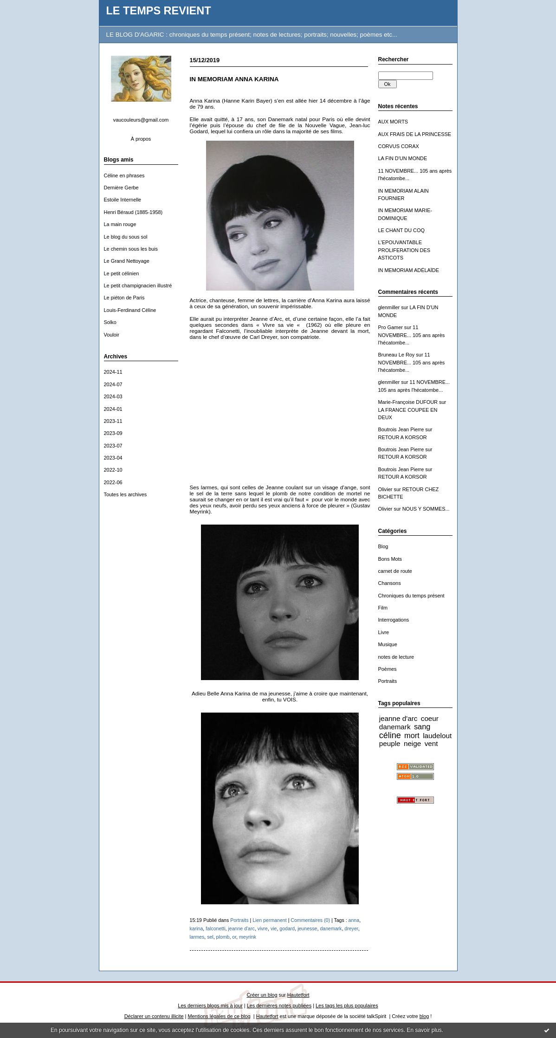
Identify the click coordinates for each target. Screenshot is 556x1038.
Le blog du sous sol (126, 237)
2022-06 (113, 482)
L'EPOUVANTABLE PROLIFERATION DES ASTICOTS (404, 250)
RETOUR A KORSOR (402, 437)
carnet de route (395, 571)
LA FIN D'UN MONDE (402, 158)
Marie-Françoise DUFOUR (408, 402)
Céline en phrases (124, 175)
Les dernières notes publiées (279, 1005)
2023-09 (113, 433)
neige (412, 743)
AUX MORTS (393, 121)
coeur (430, 718)
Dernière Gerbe (121, 187)
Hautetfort (298, 995)
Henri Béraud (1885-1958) (133, 212)
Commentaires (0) (310, 920)
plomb (223, 937)
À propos (141, 139)
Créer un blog (261, 995)
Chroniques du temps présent (411, 595)
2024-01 (113, 409)
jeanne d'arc (398, 718)
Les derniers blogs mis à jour (210, 1005)
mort (412, 735)
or (234, 937)
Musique (387, 644)
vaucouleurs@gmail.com (141, 120)
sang (422, 726)
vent (431, 743)
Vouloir (111, 334)
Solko (110, 322)
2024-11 (113, 372)
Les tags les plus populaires (347, 1005)
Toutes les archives (125, 494)
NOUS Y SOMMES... (426, 509)
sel (210, 937)
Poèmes (387, 669)
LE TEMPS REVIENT (158, 11)
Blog (383, 546)
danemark (395, 727)
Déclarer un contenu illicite (154, 1016)
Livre (383, 632)
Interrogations (393, 620)
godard (287, 928)
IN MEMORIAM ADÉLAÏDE (409, 270)
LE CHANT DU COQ (401, 230)
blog (424, 1016)
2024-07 (113, 384)
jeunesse (307, 928)
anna (354, 920)
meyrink (247, 937)
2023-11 (113, 421)
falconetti (215, 928)
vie (274, 928)
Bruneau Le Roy (396, 354)
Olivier (385, 489)
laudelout (437, 736)
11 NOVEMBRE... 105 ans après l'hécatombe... (411, 334)
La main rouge (120, 224)
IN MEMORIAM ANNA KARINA (234, 79)
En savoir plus (424, 1030)
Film (383, 607)
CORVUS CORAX (398, 146)
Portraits (387, 681)
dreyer (351, 928)
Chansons (389, 583)
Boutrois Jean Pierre (401, 429)
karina (196, 928)
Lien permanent (269, 920)
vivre (263, 928)
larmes (197, 937)
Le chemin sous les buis (131, 249)
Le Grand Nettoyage (126, 261)
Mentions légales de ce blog (218, 1016)
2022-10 (113, 470)
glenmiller (389, 307)
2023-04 (113, 458)
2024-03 (113, 396)
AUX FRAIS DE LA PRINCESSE (415, 134)
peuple (390, 743)
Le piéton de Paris (124, 297)
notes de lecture (396, 657)
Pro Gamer (390, 327)
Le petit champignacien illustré (138, 285)
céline (390, 735)
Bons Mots (390, 559)
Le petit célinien (121, 273)
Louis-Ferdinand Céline (130, 310)
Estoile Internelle (123, 199)
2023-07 (113, 445)
